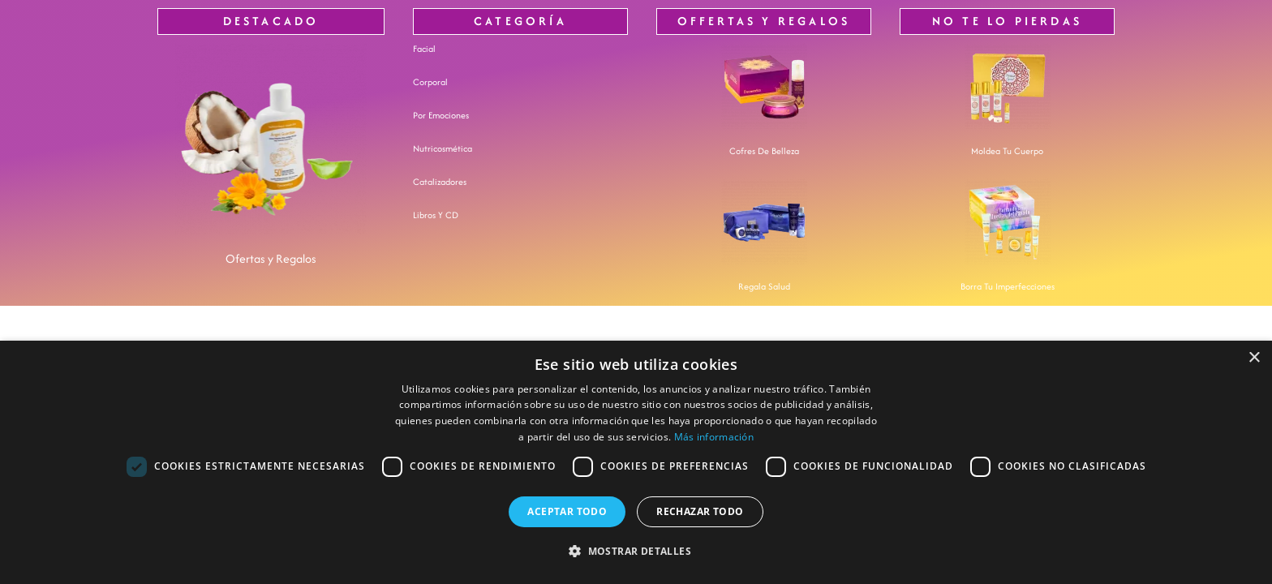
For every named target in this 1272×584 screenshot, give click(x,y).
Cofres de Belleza (764, 150)
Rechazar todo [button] (699, 511)
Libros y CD (435, 214)
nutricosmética (442, 148)
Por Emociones (441, 115)
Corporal (430, 81)
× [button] (1254, 358)
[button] (636, 552)
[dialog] (636, 462)
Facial (424, 48)
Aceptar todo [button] (567, 511)
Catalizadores (439, 181)
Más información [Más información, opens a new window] (714, 437)
